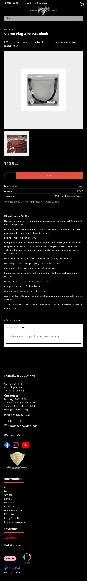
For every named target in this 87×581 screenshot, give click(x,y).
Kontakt (8, 498)
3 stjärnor (12, 327)
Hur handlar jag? (13, 510)
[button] (5, 9)
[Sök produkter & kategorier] (42, 18)
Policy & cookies (12, 518)
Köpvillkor (9, 514)
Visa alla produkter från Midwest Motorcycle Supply (31, 201)
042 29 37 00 (12, 3)
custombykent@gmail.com (35, 3)
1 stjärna (7, 327)
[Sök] (79, 18)
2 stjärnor (9, 327)
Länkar (7, 491)
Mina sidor (9, 502)
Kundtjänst (10, 506)
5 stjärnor (17, 327)
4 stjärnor (14, 327)
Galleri (7, 487)
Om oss (8, 494)
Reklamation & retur (15, 522)
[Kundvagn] (82, 4)
